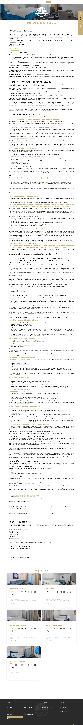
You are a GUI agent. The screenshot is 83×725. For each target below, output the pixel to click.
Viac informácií (13, 603)
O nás (20, 1)
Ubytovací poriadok (46, 710)
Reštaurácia (25, 1)
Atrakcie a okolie (33, 1)
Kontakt (59, 1)
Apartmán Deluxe (28, 707)
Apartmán (26, 709)
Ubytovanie (14, 1)
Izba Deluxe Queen (28, 714)
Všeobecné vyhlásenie (47, 707)
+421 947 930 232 (67, 711)
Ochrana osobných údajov (47, 709)
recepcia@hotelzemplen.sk (69, 713)
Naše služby (41, 1)
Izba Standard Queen (29, 712)
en (79, 1)
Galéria (54, 1)
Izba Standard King (28, 710)
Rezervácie (48, 1)
